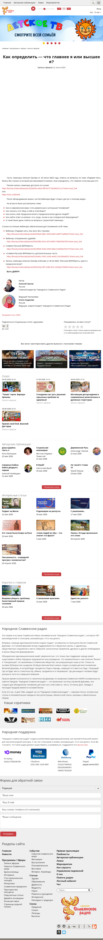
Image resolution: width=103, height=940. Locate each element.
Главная (7, 3)
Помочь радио (72, 878)
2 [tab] (48, 43)
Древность (40, 882)
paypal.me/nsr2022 (91, 764)
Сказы (36, 901)
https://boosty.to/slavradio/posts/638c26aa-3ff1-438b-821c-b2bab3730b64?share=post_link (44, 267)
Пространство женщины (16, 885)
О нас (67, 874)
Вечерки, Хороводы (45, 869)
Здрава (38, 876)
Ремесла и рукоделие (45, 892)
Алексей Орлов (26, 284)
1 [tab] (44, 43)
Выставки (40, 866)
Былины (39, 914)
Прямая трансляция (75, 851)
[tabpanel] (51, 28)
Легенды (39, 911)
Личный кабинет (74, 881)
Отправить (8, 834)
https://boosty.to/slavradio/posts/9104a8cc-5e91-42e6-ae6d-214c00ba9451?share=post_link (45, 256)
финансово (83, 745)
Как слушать (71, 867)
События (38, 851)
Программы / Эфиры (13, 860)
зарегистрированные (92, 330)
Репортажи (9, 879)
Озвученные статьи (13, 888)
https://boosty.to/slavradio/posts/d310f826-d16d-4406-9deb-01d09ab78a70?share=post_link (45, 249)
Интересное (41, 895)
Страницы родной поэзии (17, 897)
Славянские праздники (15, 882)
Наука (38, 888)
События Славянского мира (48, 854)
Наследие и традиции (46, 898)
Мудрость (40, 885)
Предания (40, 905)
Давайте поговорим (13, 891)
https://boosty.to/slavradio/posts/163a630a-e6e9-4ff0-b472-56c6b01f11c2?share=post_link (39, 188)
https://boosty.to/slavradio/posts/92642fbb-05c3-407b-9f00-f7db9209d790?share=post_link (44, 241)
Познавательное (43, 863)
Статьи (37, 873)
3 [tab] (52, 43)
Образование (42, 879)
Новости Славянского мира (17, 866)
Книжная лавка (11, 894)
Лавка (41, 3)
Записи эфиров (45, 67)
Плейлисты (70, 854)
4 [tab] (55, 43)
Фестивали (40, 857)
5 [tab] (59, 43)
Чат (91, 12)
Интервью (9, 873)
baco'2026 (7, 936)
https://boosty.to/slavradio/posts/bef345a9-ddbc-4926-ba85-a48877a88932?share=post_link (45, 234)
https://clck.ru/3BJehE (11, 195)
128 (59, 8)
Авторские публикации (24, 3)
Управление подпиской (77, 871)
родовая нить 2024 (11, 315)
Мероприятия (53, 3)
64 (64, 8)
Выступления (41, 860)
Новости (7, 854)
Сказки (38, 908)
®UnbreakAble (28, 936)
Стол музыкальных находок (18, 876)
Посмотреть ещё (51, 487)
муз (69, 8)
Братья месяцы (11, 869)
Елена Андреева (26, 300)
